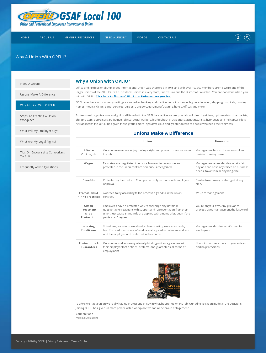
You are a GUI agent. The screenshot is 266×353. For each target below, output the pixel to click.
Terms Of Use (79, 341)
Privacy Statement (58, 341)
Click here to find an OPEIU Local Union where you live (133, 96)
